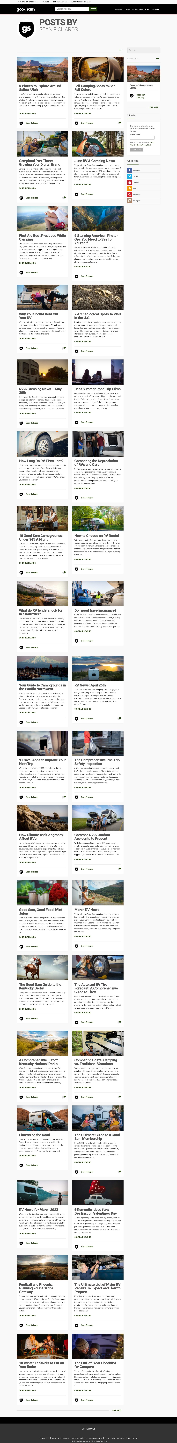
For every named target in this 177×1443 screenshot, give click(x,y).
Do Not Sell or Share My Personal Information (87, 1438)
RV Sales (45, 2)
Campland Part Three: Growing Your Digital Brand (39, 163)
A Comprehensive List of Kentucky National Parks (38, 1062)
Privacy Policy (44, 1438)
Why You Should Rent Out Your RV (38, 316)
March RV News (86, 910)
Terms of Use (132, 1438)
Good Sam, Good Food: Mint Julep (40, 912)
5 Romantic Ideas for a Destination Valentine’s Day (95, 1211)
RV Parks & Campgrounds (28, 2)
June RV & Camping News (94, 161)
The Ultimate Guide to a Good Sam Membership (97, 1137)
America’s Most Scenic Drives (141, 86)
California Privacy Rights (143, 145)
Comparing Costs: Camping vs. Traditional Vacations (95, 1062)
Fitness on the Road (34, 1135)
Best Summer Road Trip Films (97, 389)
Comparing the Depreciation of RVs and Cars (96, 463)
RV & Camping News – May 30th (40, 391)
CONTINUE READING (27, 113)
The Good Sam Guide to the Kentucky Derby (40, 986)
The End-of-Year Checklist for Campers (95, 1365)
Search (93, 9)
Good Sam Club (88, 1429)
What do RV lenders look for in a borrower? (40, 612)
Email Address (135, 134)
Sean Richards (32, 123)
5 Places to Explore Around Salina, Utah (40, 88)
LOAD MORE (116, 1410)
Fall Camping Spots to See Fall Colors (95, 88)
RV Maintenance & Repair (80, 2)
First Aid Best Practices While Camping (42, 237)
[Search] (143, 50)
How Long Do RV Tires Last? (41, 461)
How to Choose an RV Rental (96, 536)
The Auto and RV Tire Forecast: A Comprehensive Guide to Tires (96, 988)
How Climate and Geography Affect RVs (41, 837)
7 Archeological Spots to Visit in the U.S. (97, 316)
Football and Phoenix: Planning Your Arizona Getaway (36, 1288)
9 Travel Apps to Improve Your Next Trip (42, 762)
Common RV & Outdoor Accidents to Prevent (92, 837)
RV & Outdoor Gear (60, 2)
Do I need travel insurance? (95, 610)
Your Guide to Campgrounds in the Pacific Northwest (42, 687)
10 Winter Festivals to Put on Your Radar (41, 1365)
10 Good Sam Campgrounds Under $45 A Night (40, 537)
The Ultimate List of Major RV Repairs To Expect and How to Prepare (97, 1288)
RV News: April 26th (90, 685)
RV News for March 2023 (38, 1209)
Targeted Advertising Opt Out (115, 1438)
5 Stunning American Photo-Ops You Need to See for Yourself (96, 239)
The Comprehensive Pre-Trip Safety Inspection (97, 762)
